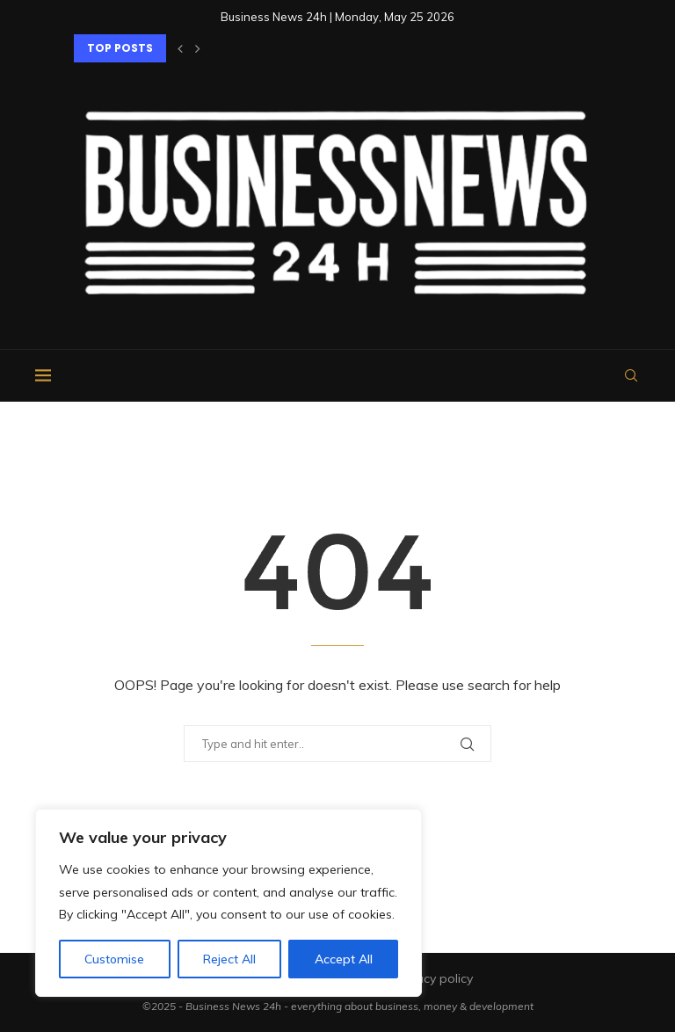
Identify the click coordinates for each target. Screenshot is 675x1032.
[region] (228, 903)
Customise (114, 959)
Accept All (344, 959)
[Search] (631, 375)
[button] (180, 48)
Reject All (229, 959)
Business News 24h (233, 1006)
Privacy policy (434, 978)
